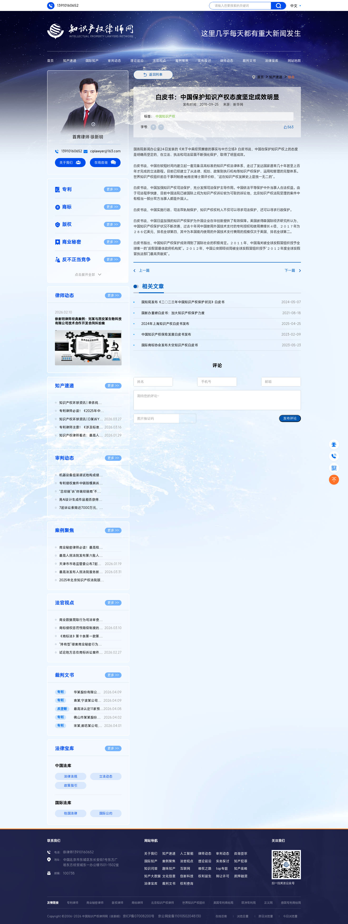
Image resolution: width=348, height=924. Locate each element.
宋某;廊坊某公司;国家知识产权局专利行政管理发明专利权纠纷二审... (98, 726)
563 (291, 127)
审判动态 (114, 61)
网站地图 (294, 61)
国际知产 (92, 61)
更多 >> (112, 189)
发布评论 (290, 418)
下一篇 (292, 270)
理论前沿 (137, 61)
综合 (291, 77)
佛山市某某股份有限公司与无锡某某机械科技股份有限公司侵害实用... (98, 717)
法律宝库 (271, 61)
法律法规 (70, 776)
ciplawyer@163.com (102, 151)
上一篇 (141, 270)
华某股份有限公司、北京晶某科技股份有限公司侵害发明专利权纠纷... (98, 692)
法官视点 (159, 61)
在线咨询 (105, 162)
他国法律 (70, 813)
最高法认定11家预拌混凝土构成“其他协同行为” (98, 709)
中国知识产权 (165, 116)
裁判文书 (249, 61)
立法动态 (106, 776)
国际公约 (106, 813)
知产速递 (69, 61)
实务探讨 (204, 61)
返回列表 (155, 74)
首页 (50, 61)
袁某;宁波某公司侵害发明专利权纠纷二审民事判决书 (98, 700)
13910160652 (62, 5)
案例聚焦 (182, 61)
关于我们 (70, 162)
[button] (84, 361)
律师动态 (226, 61)
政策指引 (70, 785)
